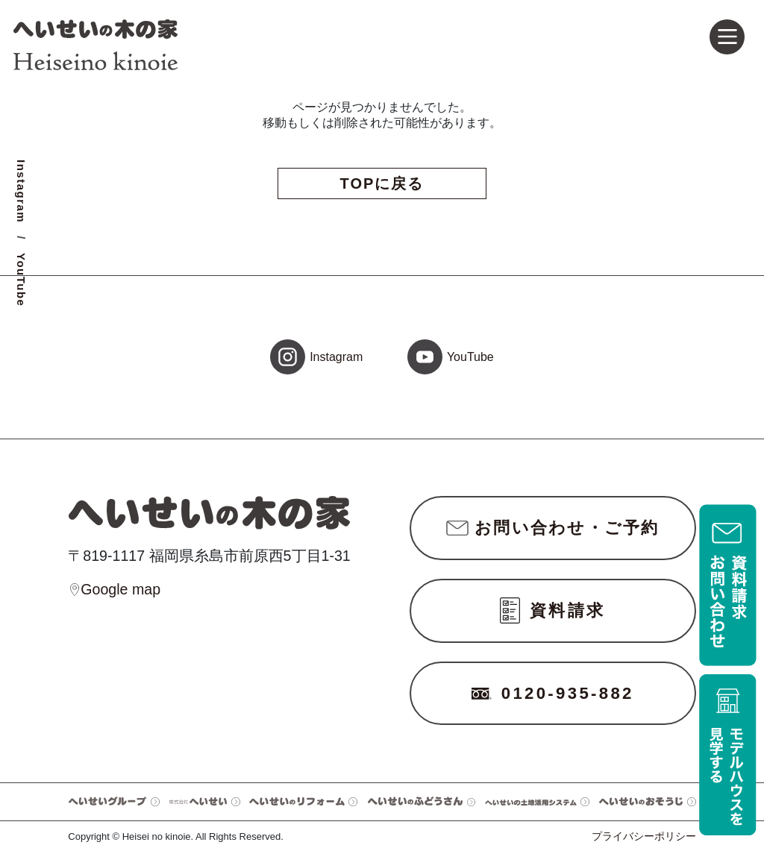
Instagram (21, 191)
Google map (114, 589)
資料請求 (552, 610)
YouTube (21, 280)
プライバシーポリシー (644, 836)
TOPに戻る (382, 183)
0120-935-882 (553, 693)
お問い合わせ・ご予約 (553, 527)
